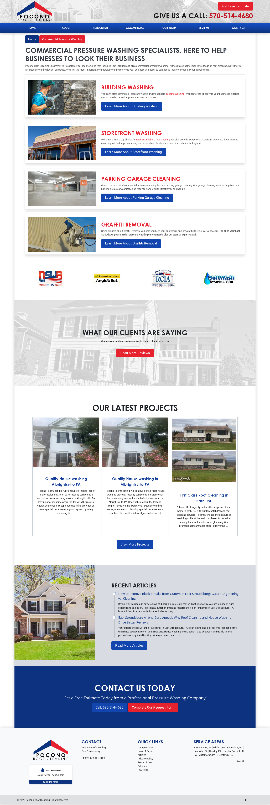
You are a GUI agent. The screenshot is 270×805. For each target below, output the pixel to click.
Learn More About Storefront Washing (133, 152)
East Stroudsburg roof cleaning (153, 139)
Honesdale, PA (234, 747)
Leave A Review (146, 751)
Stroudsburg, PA (202, 747)
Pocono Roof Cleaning (38, 800)
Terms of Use (145, 762)
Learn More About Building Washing (132, 106)
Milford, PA (219, 747)
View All (240, 761)
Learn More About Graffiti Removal (131, 243)
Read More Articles (129, 646)
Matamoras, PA (207, 755)
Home (32, 39)
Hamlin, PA (229, 751)
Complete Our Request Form (153, 707)
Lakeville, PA (200, 751)
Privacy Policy (145, 759)
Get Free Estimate (235, 6)
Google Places (145, 747)
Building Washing (127, 87)
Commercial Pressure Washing (62, 39)
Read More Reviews (135, 353)
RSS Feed (143, 770)
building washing (175, 93)
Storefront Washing (131, 133)
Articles (142, 755)
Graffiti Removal (126, 224)
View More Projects (135, 544)
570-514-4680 (231, 16)
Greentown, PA (225, 755)
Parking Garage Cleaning (141, 178)
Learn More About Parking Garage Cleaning (137, 197)
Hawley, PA (215, 751)
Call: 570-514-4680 (109, 707)
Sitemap (142, 766)
